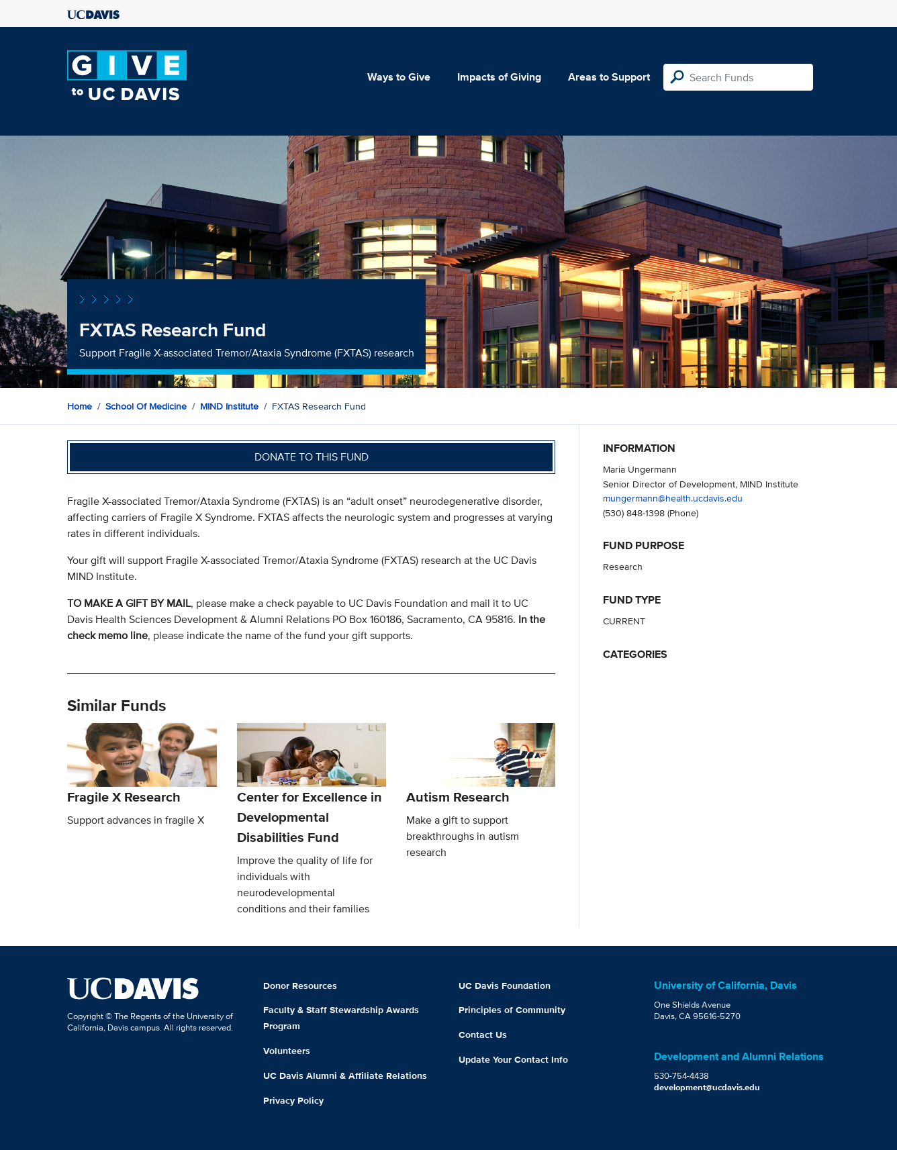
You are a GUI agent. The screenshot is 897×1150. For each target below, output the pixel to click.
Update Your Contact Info (513, 1059)
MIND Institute (229, 406)
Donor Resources (300, 985)
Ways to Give (398, 77)
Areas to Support (609, 77)
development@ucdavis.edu (707, 1087)
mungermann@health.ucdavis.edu (673, 498)
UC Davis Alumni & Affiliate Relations (345, 1075)
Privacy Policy (293, 1100)
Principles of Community (512, 1009)
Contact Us (483, 1034)
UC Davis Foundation (505, 985)
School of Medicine (146, 406)
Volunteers (286, 1050)
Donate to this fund (311, 457)
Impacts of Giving (499, 77)
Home (79, 406)
